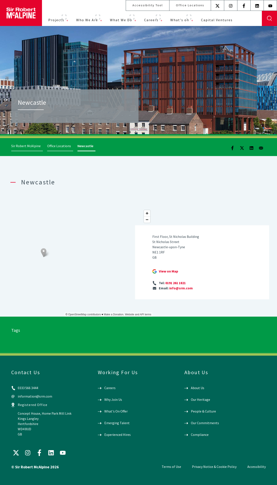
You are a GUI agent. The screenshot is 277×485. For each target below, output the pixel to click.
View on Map (168, 271)
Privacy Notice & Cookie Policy (214, 466)
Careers (151, 20)
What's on (179, 20)
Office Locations (190, 5)
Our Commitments (205, 423)
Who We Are (87, 20)
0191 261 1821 (175, 283)
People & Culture (203, 411)
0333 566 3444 (28, 388)
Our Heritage (200, 399)
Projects (56, 20)
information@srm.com (35, 396)
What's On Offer (116, 411)
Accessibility (256, 466)
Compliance (200, 434)
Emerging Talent (117, 423)
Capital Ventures (217, 20)
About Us (197, 388)
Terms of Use (171, 466)
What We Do (121, 20)
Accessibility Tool (147, 5)
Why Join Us (113, 399)
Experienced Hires (117, 434)
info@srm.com (181, 288)
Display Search (269, 18)
